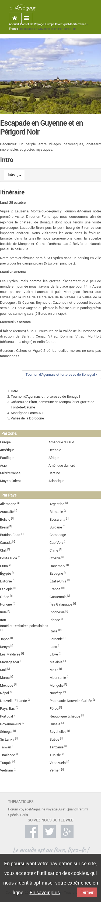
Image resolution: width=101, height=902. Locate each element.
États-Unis (58, 581)
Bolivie (5, 519)
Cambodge (58, 534)
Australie (7, 511)
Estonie (6, 581)
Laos (53, 646)
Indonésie (57, 612)
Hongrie (6, 604)
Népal (4, 693)
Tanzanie (57, 747)
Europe (49, 24)
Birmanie (56, 511)
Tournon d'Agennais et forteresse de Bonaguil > (61, 374)
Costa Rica (8, 558)
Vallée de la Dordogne (27, 418)
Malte (54, 670)
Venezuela (58, 762)
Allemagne (8, 504)
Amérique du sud (61, 442)
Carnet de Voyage (32, 24)
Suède (54, 739)
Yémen (55, 770)
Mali (3, 670)
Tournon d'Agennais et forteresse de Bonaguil (45, 396)
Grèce (4, 597)
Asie (3, 465)
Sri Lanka (7, 739)
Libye (54, 654)
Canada (6, 542)
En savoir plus (45, 892)
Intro (11, 174)
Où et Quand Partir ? (72, 809)
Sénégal (6, 731)
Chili (3, 550)
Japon (4, 639)
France (13, 29)
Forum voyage (19, 809)
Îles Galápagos (61, 604)
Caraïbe (54, 473)
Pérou (54, 708)
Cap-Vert (56, 542)
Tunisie (55, 755)
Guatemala (58, 597)
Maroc (5, 677)
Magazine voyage (43, 809)
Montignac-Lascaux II (27, 413)
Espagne (56, 573)
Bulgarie (56, 527)
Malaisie (56, 662)
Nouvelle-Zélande (13, 700)
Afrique (53, 457)
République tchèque (65, 716)
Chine (54, 550)
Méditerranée (77, 24)
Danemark (57, 566)
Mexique (6, 685)
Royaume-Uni (10, 724)
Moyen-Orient (10, 481)
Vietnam (6, 770)
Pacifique (7, 457)
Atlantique (61, 24)
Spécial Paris (18, 815)
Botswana (57, 519)
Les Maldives (10, 654)
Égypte (5, 573)
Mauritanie (58, 677)
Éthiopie (6, 589)
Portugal (6, 716)
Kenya (5, 646)
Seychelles (58, 731)
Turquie (6, 762)
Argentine (57, 504)
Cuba (4, 566)
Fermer (87, 892)
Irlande (55, 620)
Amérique (7, 450)
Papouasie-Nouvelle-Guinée (71, 700)
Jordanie (56, 639)
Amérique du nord (61, 465)
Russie (55, 724)
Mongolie (57, 685)
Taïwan (5, 747)
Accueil (14, 24)
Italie (53, 631)
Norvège (56, 693)
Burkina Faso (10, 534)
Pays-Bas (7, 708)
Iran (3, 620)
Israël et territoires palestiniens (24, 626)
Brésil (4, 527)
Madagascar (9, 662)
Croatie (55, 558)
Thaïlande (7, 755)
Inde (3, 612)
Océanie (54, 450)
